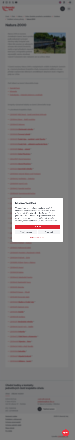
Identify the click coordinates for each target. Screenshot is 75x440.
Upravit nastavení (26, 232)
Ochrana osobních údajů (37, 237)
